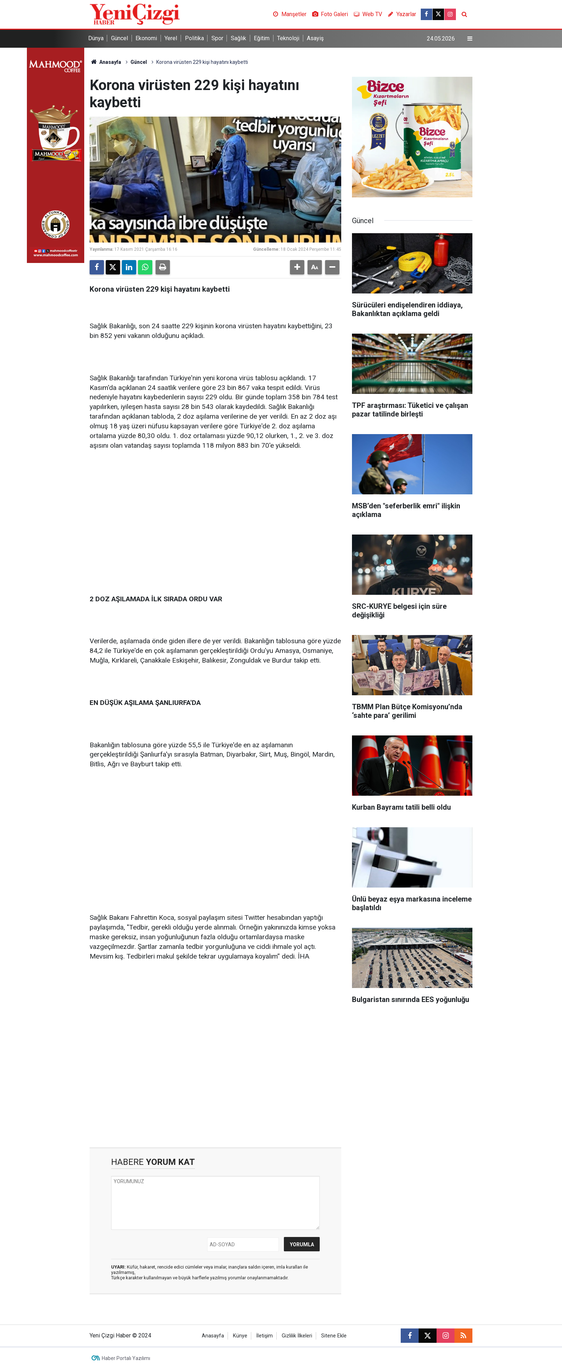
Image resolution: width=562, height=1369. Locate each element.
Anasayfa (105, 62)
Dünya (96, 38)
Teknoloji (288, 38)
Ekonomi (146, 38)
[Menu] (470, 38)
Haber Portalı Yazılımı (126, 1358)
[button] (297, 267)
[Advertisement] (215, 512)
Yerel (171, 38)
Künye (240, 1336)
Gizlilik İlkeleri (297, 1336)
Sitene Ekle (334, 1336)
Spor (217, 38)
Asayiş (315, 38)
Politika (194, 38)
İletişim (264, 1336)
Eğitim (262, 38)
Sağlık (238, 38)
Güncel (119, 38)
